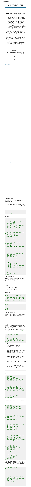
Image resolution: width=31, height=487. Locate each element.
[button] (1, 1)
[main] (15, 6)
